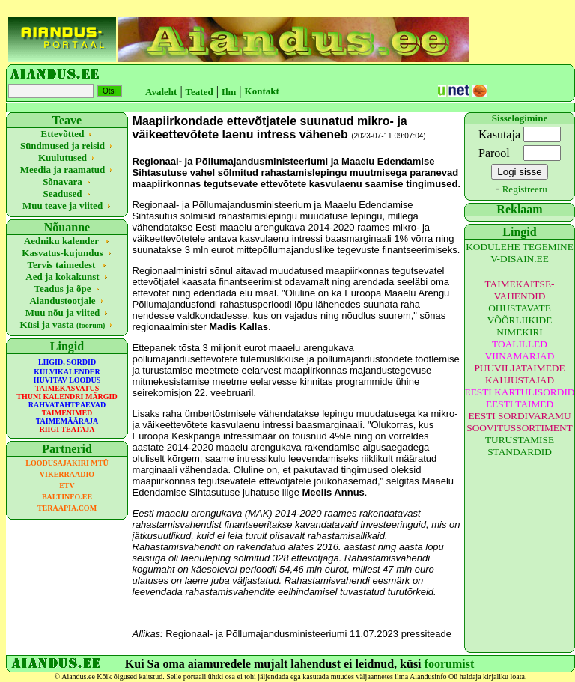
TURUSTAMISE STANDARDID (519, 445)
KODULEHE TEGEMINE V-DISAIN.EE (520, 252)
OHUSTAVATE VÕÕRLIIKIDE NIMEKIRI (520, 320)
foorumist (450, 663)
